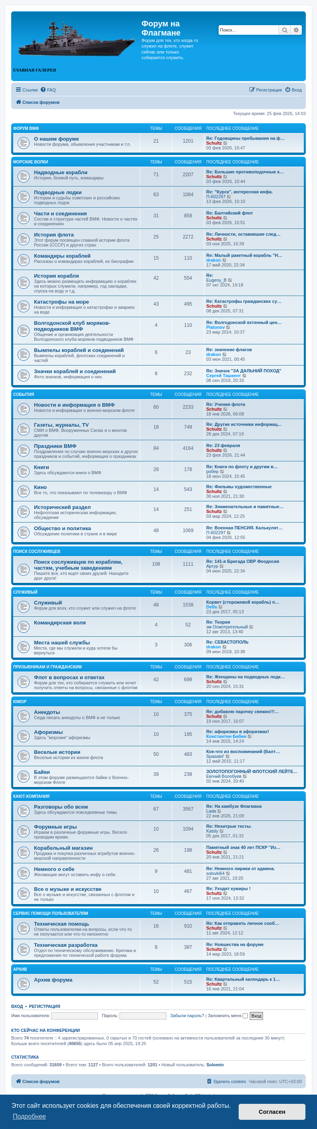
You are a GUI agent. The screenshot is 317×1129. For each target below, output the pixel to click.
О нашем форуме (56, 139)
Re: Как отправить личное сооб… (242, 923)
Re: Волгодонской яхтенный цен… (244, 322)
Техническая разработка (66, 945)
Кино (40, 487)
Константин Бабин (226, 736)
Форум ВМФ (26, 128)
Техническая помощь (61, 924)
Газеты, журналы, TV (61, 425)
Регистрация (44, 1006)
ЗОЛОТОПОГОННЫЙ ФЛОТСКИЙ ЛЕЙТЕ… (252, 771)
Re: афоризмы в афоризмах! (237, 731)
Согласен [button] (272, 1112)
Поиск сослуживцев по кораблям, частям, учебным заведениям (78, 565)
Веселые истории (57, 752)
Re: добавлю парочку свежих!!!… (242, 711)
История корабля (56, 276)
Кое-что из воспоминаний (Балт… (243, 751)
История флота (54, 235)
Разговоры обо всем (61, 807)
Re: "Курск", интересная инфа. (239, 191)
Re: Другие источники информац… (244, 424)
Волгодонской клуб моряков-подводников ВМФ (72, 326)
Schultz (214, 143)
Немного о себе (54, 869)
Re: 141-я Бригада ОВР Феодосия (242, 561)
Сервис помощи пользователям (50, 913)
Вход (17, 1006)
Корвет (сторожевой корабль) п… (242, 602)
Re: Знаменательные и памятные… (245, 506)
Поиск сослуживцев (36, 551)
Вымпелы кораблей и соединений (79, 350)
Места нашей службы (62, 643)
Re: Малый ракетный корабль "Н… (244, 255)
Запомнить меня (228, 1015)
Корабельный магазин (63, 848)
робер (212, 471)
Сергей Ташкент (223, 375)
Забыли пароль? (187, 1015)
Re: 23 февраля (223, 445)
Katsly (212, 831)
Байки (42, 772)
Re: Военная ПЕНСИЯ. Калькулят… (244, 527)
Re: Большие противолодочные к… (245, 171)
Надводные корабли (61, 172)
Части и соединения (60, 214)
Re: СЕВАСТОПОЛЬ (227, 642)
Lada (211, 811)
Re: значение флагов (229, 349)
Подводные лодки (58, 192)
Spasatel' (215, 756)
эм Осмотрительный (227, 626)
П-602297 (215, 196)
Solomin (214, 1064)
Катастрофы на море (61, 302)
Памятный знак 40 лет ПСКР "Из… (243, 847)
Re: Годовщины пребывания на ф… (245, 138)
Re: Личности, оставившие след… (243, 234)
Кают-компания (31, 796)
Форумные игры (55, 827)
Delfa (211, 606)
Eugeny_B (216, 280)
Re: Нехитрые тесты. (229, 826)
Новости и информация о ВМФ (74, 405)
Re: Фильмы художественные (239, 486)
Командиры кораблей (62, 256)
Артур (212, 566)
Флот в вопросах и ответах (69, 677)
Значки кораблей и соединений (75, 371)
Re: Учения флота (225, 404)
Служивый (25, 592)
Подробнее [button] (29, 1116)
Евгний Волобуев (223, 776)
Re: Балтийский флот (229, 213)
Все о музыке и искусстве (68, 889)
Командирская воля (60, 623)
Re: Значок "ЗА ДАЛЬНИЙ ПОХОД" (243, 370)
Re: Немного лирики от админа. (240, 868)
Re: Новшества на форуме (234, 944)
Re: (209, 275)
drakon (213, 260)
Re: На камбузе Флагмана (233, 806)
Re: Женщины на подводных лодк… (245, 676)
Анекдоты (47, 712)
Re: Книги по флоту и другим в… (242, 466)
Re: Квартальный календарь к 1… (243, 979)
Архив (20, 969)
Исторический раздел (62, 507)
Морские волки (30, 162)
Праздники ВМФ (55, 446)
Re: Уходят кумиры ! (228, 888)
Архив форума (53, 980)
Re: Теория (218, 622)
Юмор (19, 702)
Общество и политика (62, 528)
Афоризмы (48, 732)
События (23, 394)
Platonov (215, 327)
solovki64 (215, 873)
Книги (41, 467)
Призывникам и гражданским (47, 667)
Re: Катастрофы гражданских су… (243, 301)
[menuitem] (48, 90)
